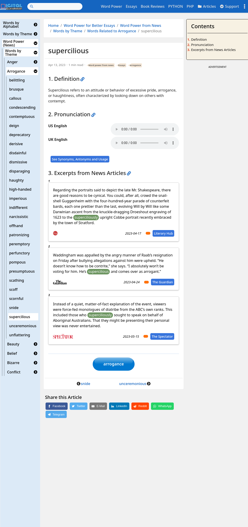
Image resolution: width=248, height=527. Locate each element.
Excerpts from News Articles (213, 49)
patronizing (19, 234)
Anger (12, 61)
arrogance (135, 65)
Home (53, 25)
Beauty (13, 344)
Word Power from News (140, 25)
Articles (206, 6)
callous (15, 98)
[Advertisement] (217, 138)
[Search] (54, 6)
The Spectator (162, 336)
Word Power (111, 6)
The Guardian (162, 282)
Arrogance (16, 71)
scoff (13, 289)
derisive (16, 143)
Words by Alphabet (11, 24)
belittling (17, 80)
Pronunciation (202, 44)
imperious (18, 198)
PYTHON (175, 6)
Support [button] (229, 6)
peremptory (19, 243)
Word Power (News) (13, 43)
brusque (16, 89)
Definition (199, 39)
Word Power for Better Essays (89, 25)
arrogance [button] (113, 364)
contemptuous (22, 116)
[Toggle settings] (244, 6)
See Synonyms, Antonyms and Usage (80, 159)
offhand (16, 225)
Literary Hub (163, 233)
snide (13, 307)
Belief (12, 353)
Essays (131, 6)
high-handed (20, 189)
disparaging (19, 171)
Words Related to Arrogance (111, 30)
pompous (17, 262)
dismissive (18, 162)
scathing (16, 280)
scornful (16, 298)
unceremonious (22, 325)
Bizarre (13, 362)
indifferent (18, 207)
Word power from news (101, 65)
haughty (16, 180)
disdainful (17, 152)
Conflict (13, 372)
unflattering (19, 334)
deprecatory (19, 134)
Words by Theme (17, 33)
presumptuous (22, 271)
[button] (35, 24)
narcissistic (18, 216)
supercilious (19, 316)
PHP (190, 6)
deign (14, 125)
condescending (22, 107)
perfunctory (19, 253)
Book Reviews (152, 6)
